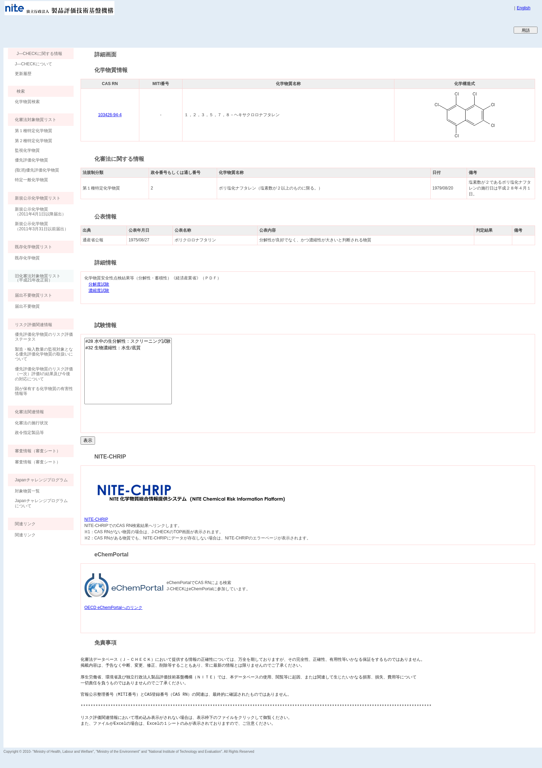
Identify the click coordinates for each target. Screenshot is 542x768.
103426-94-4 (110, 114)
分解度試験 (98, 284)
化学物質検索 (27, 101)
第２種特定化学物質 (33, 140)
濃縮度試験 (98, 291)
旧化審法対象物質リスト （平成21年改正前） (34, 278)
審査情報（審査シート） (37, 462)
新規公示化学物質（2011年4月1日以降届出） (40, 211)
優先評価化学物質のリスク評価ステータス (44, 337)
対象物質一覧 (27, 491)
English (523, 8)
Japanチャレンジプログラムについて (41, 503)
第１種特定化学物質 (33, 130)
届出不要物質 (27, 306)
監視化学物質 (27, 150)
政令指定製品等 (29, 432)
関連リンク (25, 535)
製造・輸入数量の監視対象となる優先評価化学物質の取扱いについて (44, 354)
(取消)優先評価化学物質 (37, 170)
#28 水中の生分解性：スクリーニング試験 (128, 341)
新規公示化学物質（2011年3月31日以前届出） (41, 226)
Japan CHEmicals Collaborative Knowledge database (87, 29)
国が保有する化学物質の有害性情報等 (44, 391)
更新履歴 (23, 73)
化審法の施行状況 (31, 422)
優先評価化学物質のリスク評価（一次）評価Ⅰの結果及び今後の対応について (44, 374)
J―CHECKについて (33, 64)
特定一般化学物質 (31, 179)
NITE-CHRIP (96, 519)
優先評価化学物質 (31, 160)
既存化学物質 (27, 258)
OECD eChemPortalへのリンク (113, 607)
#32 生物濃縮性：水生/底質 (128, 348)
